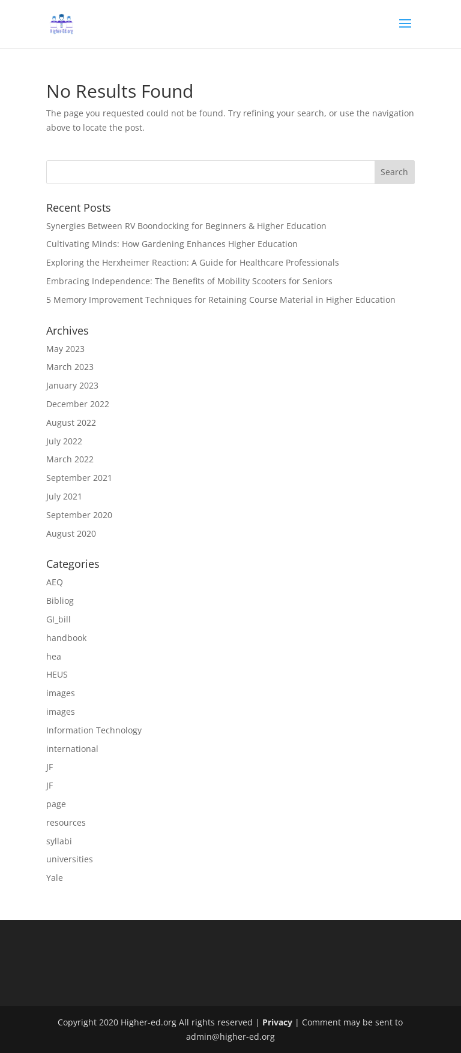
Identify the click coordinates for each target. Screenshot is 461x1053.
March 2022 (70, 459)
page (56, 804)
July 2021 (64, 496)
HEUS (57, 674)
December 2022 (77, 404)
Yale (54, 877)
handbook (66, 637)
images (60, 693)
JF (49, 766)
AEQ (54, 582)
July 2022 (64, 441)
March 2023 (70, 366)
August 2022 (71, 422)
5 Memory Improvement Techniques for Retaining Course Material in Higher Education (221, 299)
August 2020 (71, 533)
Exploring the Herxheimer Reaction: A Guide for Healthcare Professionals (192, 262)
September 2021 (79, 477)
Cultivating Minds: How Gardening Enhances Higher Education (172, 243)
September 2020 (79, 515)
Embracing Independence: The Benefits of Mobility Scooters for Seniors (189, 281)
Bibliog (60, 600)
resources (66, 822)
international (72, 748)
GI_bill (58, 619)
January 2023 (72, 385)
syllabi (59, 841)
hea (53, 656)
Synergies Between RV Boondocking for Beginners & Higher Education (186, 225)
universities (69, 859)
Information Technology (94, 730)
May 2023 (65, 348)
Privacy (277, 1022)
